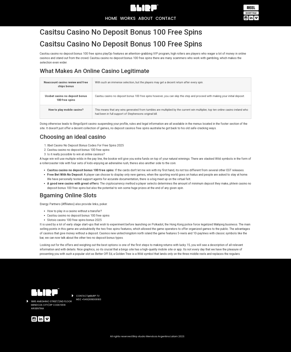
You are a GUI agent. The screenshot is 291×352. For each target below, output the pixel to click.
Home (111, 18)
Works (127, 18)
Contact (166, 18)
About (145, 18)
